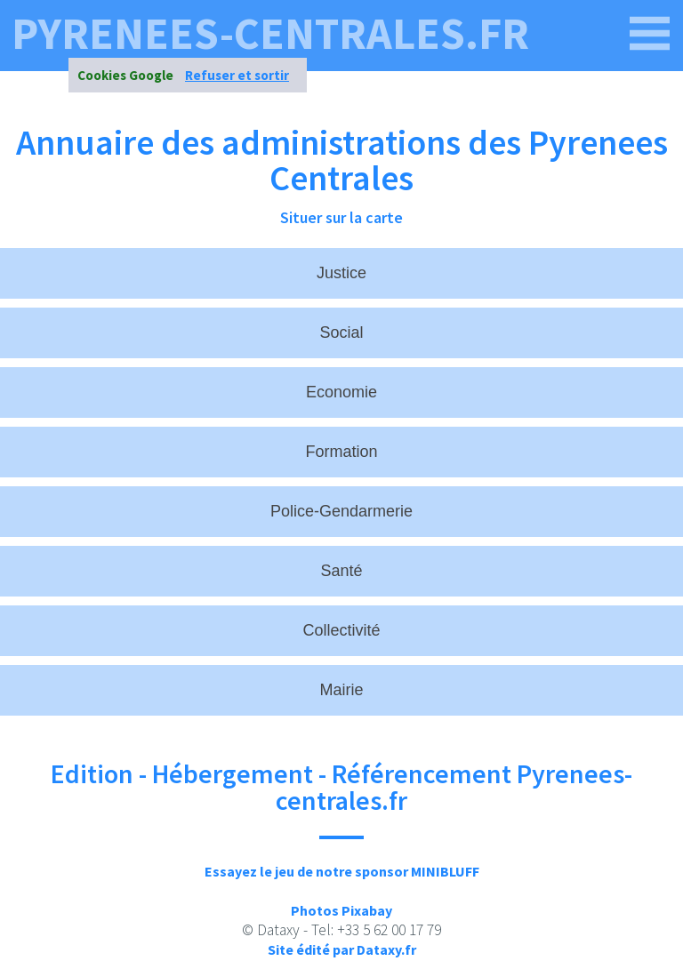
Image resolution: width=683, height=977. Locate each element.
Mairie (341, 690)
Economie (341, 392)
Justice (341, 273)
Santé (341, 571)
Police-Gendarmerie (341, 511)
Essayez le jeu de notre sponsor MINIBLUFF (342, 871)
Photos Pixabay (341, 910)
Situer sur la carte (341, 217)
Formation (341, 451)
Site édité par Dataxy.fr (342, 949)
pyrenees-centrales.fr (270, 34)
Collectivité (341, 630)
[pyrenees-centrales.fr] (650, 34)
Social (341, 332)
